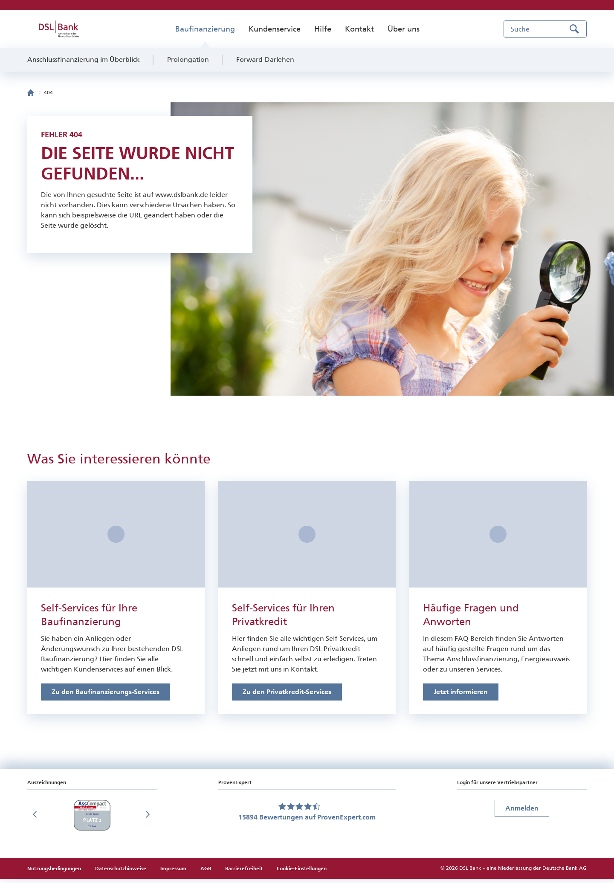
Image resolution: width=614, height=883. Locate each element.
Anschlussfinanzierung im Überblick (83, 59)
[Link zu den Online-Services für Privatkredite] (287, 696)
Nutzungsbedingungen (54, 873)
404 (48, 93)
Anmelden (522, 812)
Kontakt (359, 29)
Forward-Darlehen (265, 59)
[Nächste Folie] (148, 819)
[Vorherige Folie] (36, 819)
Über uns (404, 29)
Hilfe (322, 29)
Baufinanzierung (205, 29)
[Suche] (545, 29)
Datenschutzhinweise (121, 873)
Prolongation (188, 59)
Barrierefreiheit (244, 873)
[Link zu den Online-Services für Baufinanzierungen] (105, 696)
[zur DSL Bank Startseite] (59, 29)
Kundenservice (275, 29)
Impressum (174, 873)
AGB (206, 873)
